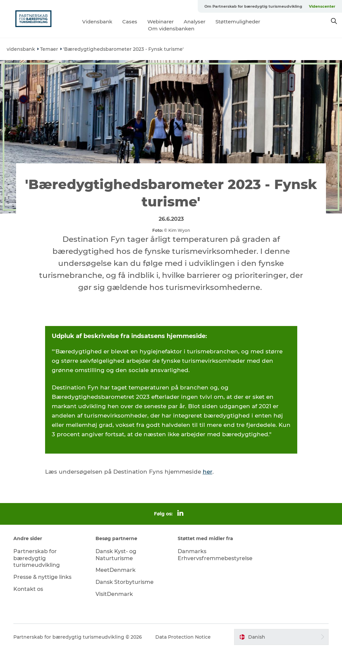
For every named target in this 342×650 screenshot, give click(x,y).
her (207, 471)
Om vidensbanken (171, 28)
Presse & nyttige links (42, 577)
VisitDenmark (114, 594)
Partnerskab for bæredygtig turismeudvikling (36, 558)
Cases (129, 21)
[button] (281, 637)
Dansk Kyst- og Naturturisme (116, 554)
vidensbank (21, 49)
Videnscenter (322, 6)
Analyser (194, 21)
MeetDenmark (116, 570)
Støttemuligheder (237, 21)
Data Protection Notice (183, 637)
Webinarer (160, 21)
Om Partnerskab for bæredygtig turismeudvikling (253, 6)
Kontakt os (28, 589)
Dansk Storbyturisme (125, 582)
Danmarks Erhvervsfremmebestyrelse (215, 554)
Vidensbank (97, 21)
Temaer (49, 49)
